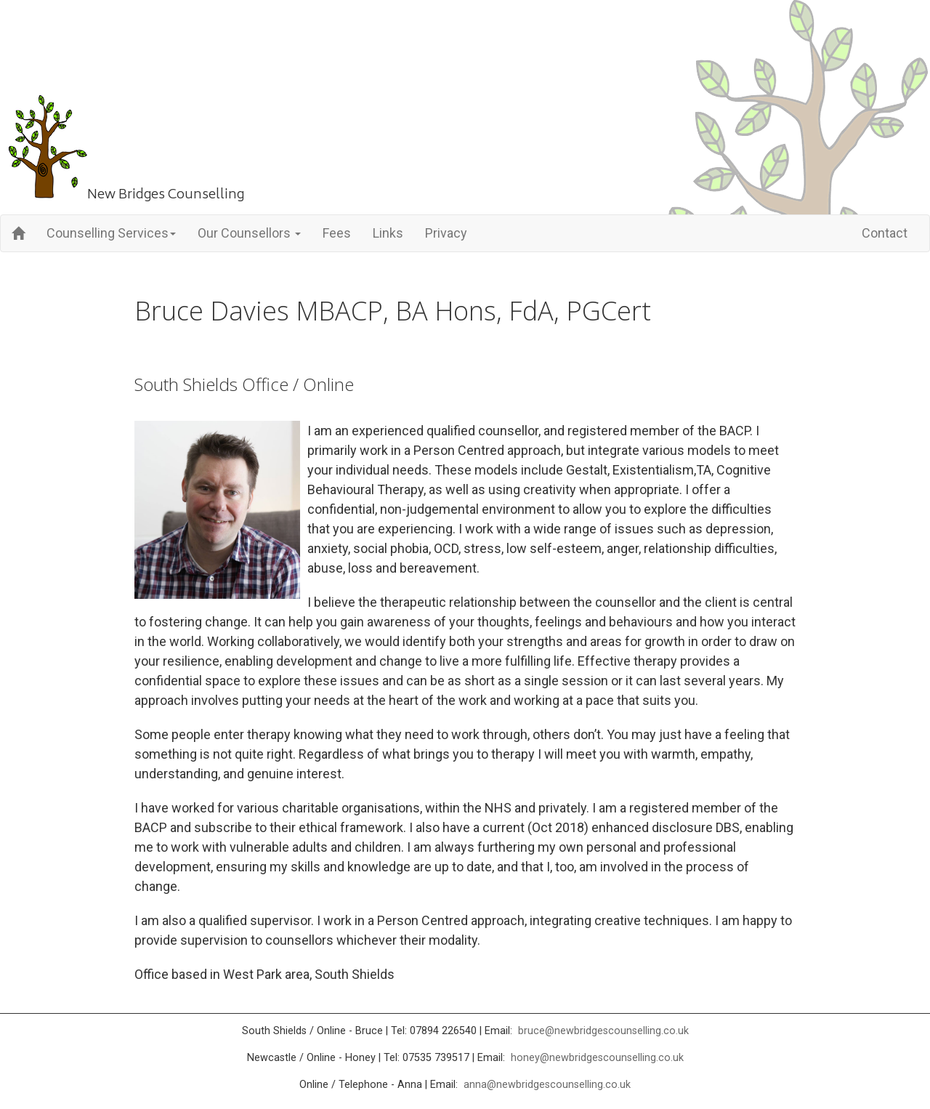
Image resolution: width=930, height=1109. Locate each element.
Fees (337, 233)
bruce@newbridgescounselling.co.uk (603, 1031)
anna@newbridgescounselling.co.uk (547, 1084)
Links (388, 233)
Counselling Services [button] (111, 233)
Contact (884, 233)
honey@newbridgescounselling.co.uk (597, 1058)
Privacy (446, 233)
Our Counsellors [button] (249, 233)
